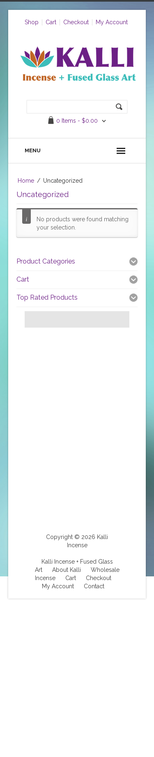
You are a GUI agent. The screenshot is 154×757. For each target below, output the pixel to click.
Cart (51, 22)
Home (26, 180)
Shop (32, 22)
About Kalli (66, 570)
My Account (112, 22)
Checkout (76, 22)
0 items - (77, 120)
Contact (94, 586)
